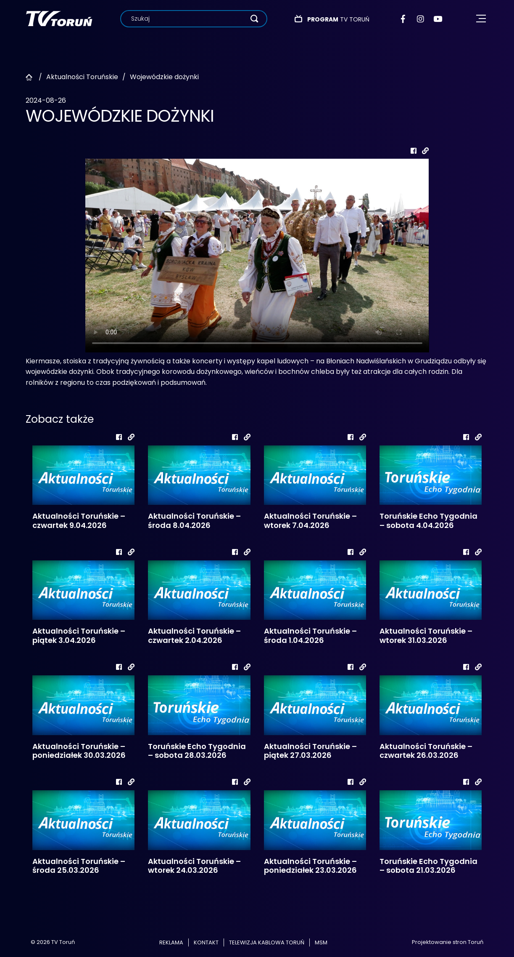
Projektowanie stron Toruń (447, 942)
